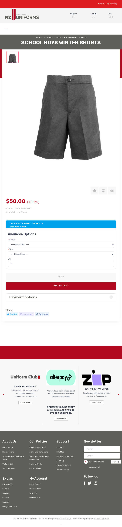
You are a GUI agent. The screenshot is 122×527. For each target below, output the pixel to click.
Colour (12, 240)
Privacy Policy (35, 469)
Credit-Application (37, 448)
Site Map (60, 452)
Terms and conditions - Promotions (39, 458)
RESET (61, 277)
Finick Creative (64, 519)
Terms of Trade (35, 464)
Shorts (58, 38)
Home (37, 38)
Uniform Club (7, 464)
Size (11, 249)
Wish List (33, 493)
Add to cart (61, 286)
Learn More (25, 403)
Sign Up (116, 462)
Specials (5, 493)
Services (5, 502)
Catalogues (7, 485)
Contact (60, 448)
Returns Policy (63, 470)
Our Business (7, 448)
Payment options (23, 297)
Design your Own (9, 507)
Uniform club (34, 498)
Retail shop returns (65, 457)
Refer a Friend (8, 452)
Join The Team (8, 469)
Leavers (5, 498)
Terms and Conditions (38, 452)
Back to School (48, 38)
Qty (9, 259)
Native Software (101, 519)
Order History (35, 489)
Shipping (60, 461)
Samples (5, 489)
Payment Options (64, 465)
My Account (34, 485)
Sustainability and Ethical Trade (13, 458)
